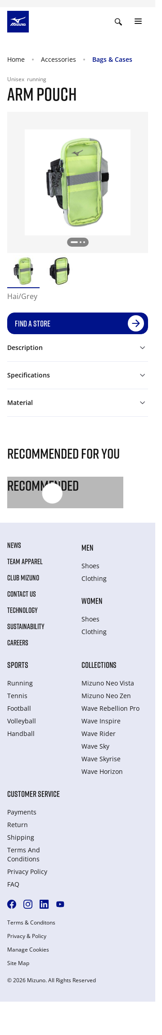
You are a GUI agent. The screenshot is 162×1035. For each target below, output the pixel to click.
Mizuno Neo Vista (107, 683)
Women (91, 601)
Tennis (17, 695)
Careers (17, 642)
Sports (17, 665)
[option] (23, 271)
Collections (99, 665)
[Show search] (118, 21)
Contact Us (21, 593)
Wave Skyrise (101, 758)
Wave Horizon (102, 771)
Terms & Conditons (31, 923)
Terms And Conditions (23, 854)
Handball (21, 733)
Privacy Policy (27, 871)
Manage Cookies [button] (28, 950)
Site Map (18, 963)
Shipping (20, 837)
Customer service (33, 794)
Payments (21, 812)
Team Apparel (25, 561)
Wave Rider (98, 733)
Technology (22, 610)
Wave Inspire (101, 721)
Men (87, 547)
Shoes (90, 565)
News (14, 545)
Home (16, 59)
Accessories (58, 59)
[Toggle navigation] (138, 21)
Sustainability (26, 626)
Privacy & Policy (26, 936)
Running (20, 683)
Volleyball (21, 721)
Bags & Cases (112, 59)
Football (19, 708)
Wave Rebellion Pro (110, 708)
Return (17, 824)
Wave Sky (95, 746)
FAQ (13, 884)
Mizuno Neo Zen (106, 695)
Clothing (94, 578)
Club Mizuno (23, 577)
